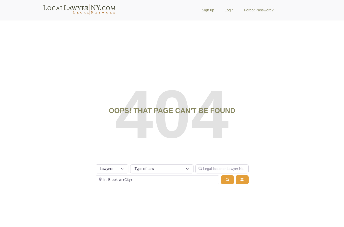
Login (229, 10)
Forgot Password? (259, 10)
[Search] (227, 179)
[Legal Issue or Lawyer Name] (222, 168)
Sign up (208, 10)
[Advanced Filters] (242, 179)
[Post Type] (112, 168)
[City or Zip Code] (157, 179)
